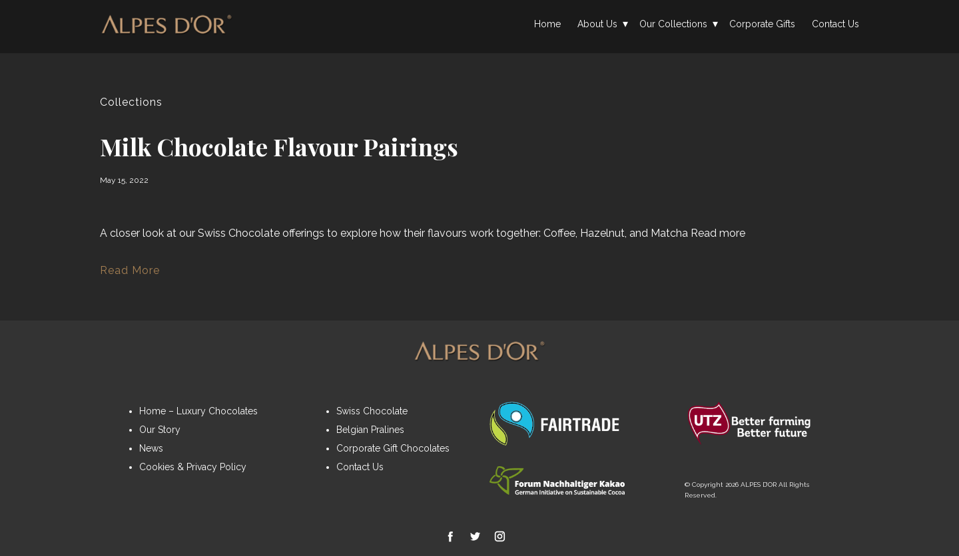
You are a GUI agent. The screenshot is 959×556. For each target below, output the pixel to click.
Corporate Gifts (762, 24)
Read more (718, 233)
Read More (130, 270)
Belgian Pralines (370, 429)
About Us (597, 24)
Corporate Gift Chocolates (393, 448)
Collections (131, 102)
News (151, 448)
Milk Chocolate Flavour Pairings (279, 146)
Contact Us (835, 24)
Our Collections (673, 24)
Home (547, 24)
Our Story (159, 429)
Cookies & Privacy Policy (192, 467)
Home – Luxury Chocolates (198, 411)
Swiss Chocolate (372, 411)
